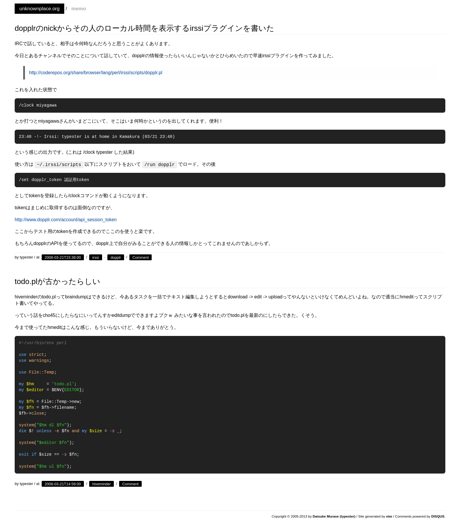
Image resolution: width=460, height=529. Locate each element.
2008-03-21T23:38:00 (63, 257)
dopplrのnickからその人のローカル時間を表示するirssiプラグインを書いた (144, 28)
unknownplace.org (39, 8)
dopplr (116, 257)
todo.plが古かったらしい (57, 281)
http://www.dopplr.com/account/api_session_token (66, 219)
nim (389, 516)
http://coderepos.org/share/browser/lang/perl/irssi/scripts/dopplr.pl (95, 72)
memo (78, 8)
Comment (140, 257)
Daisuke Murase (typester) (334, 516)
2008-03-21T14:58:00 (63, 483)
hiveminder (101, 483)
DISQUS (437, 516)
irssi (95, 257)
